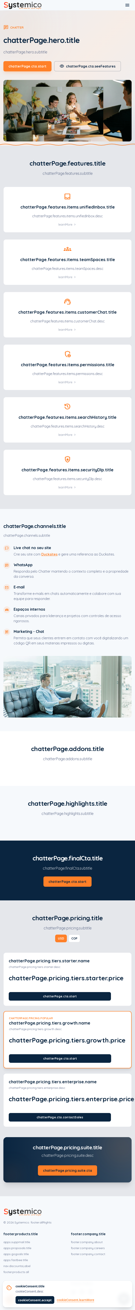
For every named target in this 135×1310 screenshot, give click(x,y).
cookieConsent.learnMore (75, 1300)
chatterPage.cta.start (27, 66)
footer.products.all (16, 1272)
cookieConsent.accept (35, 1300)
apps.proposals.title (17, 1248)
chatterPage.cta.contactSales (60, 1117)
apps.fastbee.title (15, 1260)
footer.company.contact (88, 1254)
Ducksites (49, 554)
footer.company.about (87, 1242)
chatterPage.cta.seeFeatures (87, 66)
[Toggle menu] (127, 5)
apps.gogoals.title (16, 1254)
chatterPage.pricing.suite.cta (67, 1170)
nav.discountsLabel (16, 1266)
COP (74, 938)
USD (61, 938)
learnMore (67, 224)
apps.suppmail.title (16, 1242)
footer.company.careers (88, 1248)
